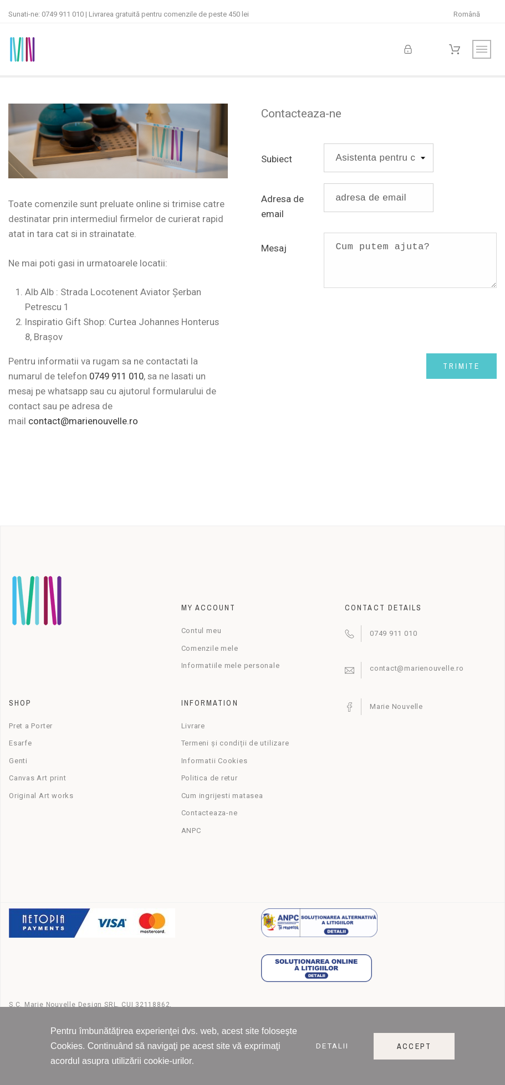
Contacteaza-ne (209, 813)
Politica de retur (209, 778)
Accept (414, 1046)
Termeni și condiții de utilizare (235, 743)
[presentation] (408, 320)
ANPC (191, 830)
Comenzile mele (209, 648)
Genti (18, 761)
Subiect (276, 158)
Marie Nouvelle (396, 706)
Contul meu (201, 630)
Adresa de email (282, 206)
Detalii (332, 1046)
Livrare (193, 726)
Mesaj (274, 248)
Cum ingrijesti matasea (222, 795)
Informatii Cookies (214, 761)
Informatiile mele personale (230, 665)
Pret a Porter (31, 726)
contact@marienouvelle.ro (83, 420)
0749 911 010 (63, 14)
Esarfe (20, 743)
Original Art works (41, 795)
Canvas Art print (37, 778)
